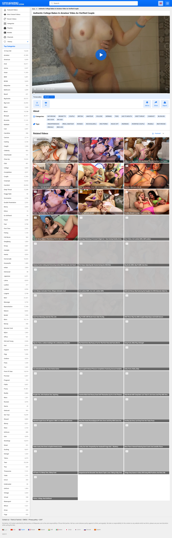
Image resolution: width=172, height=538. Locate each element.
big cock (51, 119)
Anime (16, 68)
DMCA (25, 520)
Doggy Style (16, 194)
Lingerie (16, 294)
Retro (16, 398)
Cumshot (16, 185)
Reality (16, 393)
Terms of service (16, 520)
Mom (16, 320)
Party (16, 363)
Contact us (5, 520)
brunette (62, 116)
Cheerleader (16, 155)
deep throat (140, 116)
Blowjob (16, 116)
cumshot (151, 116)
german (108, 116)
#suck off (114, 124)
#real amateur (68, 124)
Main (33, 9)
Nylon (16, 333)
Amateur (16, 55)
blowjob (161, 116)
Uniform (16, 488)
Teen (16, 462)
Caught (16, 146)
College (16, 168)
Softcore (16, 432)
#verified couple (138, 124)
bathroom (51, 116)
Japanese (16, 276)
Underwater (16, 484)
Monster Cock (16, 328)
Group (16, 246)
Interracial (16, 272)
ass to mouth (127, 116)
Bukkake (16, 125)
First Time (16, 229)
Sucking (16, 450)
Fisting (16, 233)
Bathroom (16, 90)
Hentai (16, 255)
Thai (16, 467)
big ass (60, 119)
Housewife (16, 263)
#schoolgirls (91, 124)
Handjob (16, 250)
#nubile (150, 124)
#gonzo (80, 124)
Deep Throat (16, 190)
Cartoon (16, 138)
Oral (16, 346)
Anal (16, 64)
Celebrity (16, 151)
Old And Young (16, 341)
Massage (16, 302)
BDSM (16, 81)
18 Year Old (16, 51)
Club (16, 164)
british (80, 116)
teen (116, 116)
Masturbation (16, 307)
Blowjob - (49, 97)
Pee (16, 367)
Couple (16, 177)
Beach (16, 94)
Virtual (16, 497)
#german (125, 124)
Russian (16, 402)
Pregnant (16, 380)
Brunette (16, 120)
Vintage (16, 493)
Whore (16, 506)
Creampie (16, 181)
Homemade (16, 259)
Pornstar (16, 376)
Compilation (16, 172)
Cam (16, 129)
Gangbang (16, 242)
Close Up (16, 159)
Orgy (16, 354)
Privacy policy (33, 520)
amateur (89, 116)
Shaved (16, 419)
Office (16, 337)
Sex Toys (16, 415)
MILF (16, 298)
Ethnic (16, 211)
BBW (16, 77)
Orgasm (16, 350)
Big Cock (16, 103)
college (99, 116)
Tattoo (16, 458)
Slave (16, 428)
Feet (16, 224)
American (16, 60)
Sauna (16, 406)
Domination (16, 198)
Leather (16, 285)
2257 (40, 520)
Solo (16, 436)
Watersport (16, 502)
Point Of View (16, 371)
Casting (16, 142)
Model (16, 315)
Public (16, 385)
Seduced (16, 411)
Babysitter (16, 86)
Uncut (16, 480)
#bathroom (161, 124)
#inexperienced (53, 124)
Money (16, 324)
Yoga (16, 515)
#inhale (50, 127)
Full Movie (16, 237)
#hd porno (104, 124)
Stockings (16, 441)
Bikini (16, 107)
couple (71, 116)
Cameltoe (16, 133)
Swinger (16, 454)
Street (16, 445)
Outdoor (16, 359)
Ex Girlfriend (16, 216)
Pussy (16, 389)
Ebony (16, 207)
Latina (16, 280)
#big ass (60, 127)
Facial (16, 220)
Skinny (16, 424)
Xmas (16, 510)
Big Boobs (16, 99)
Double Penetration (16, 203)
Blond (16, 112)
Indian (16, 268)
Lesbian (16, 289)
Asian (16, 73)
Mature (16, 311)
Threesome (16, 471)
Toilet (16, 476)
